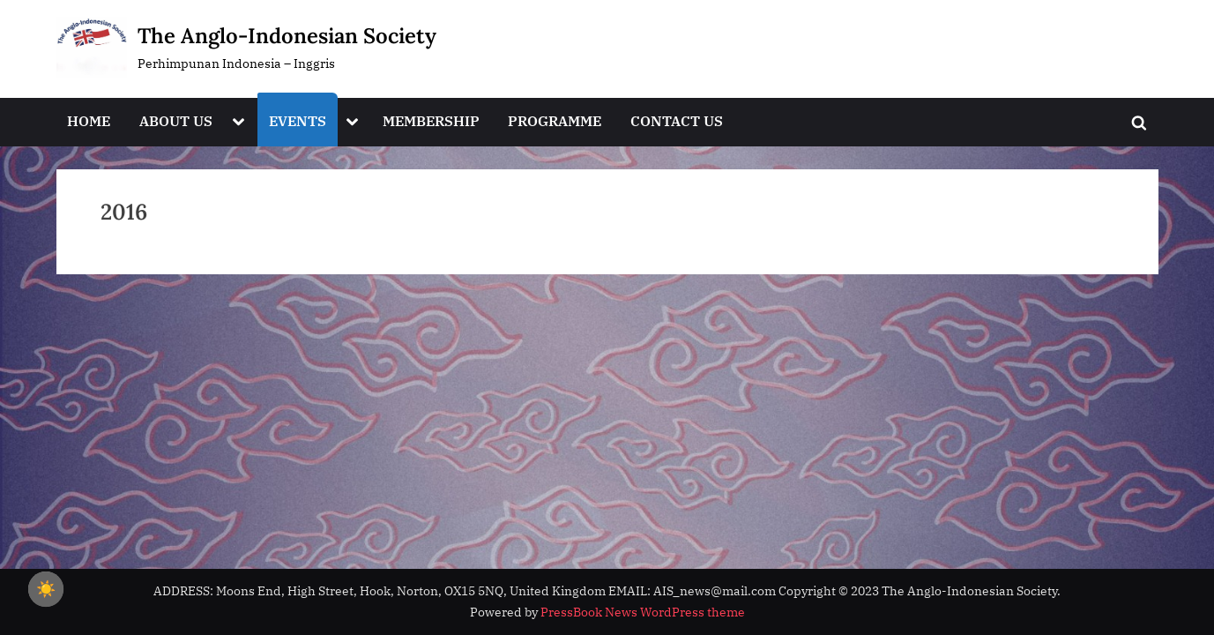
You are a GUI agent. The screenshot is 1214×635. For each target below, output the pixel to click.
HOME (88, 120)
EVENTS (297, 120)
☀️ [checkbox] (46, 589)
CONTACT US (676, 120)
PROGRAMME (554, 120)
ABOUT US (175, 120)
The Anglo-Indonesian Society (287, 35)
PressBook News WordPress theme (642, 612)
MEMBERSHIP (431, 120)
